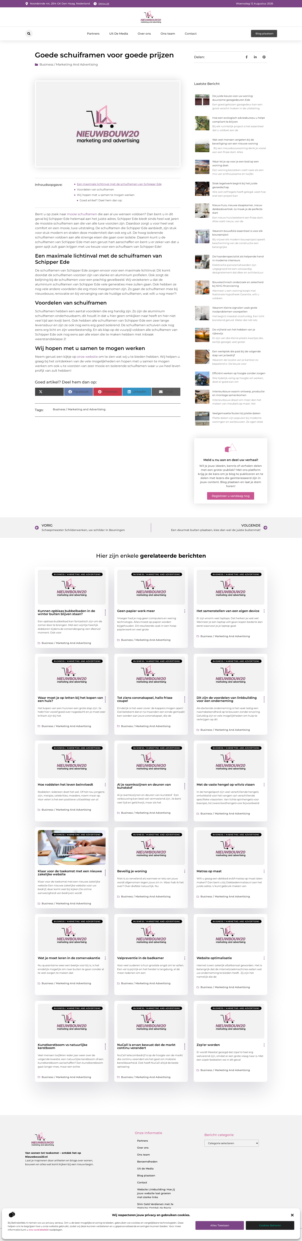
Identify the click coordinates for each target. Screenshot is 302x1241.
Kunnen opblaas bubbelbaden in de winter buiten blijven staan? (66, 612)
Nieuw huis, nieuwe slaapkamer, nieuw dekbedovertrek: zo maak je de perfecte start (237, 209)
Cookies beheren (270, 1225)
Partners (93, 33)
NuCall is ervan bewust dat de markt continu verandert (146, 1046)
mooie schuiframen (82, 214)
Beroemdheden (147, 1161)
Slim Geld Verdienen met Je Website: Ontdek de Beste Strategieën (155, 1208)
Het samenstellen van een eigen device (228, 611)
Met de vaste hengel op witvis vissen (226, 784)
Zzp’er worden (208, 1045)
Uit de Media (145, 1168)
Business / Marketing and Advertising (69, 64)
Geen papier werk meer (136, 611)
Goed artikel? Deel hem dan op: (101, 200)
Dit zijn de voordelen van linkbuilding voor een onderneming (227, 699)
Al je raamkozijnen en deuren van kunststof (144, 786)
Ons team (168, 33)
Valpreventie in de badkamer (140, 958)
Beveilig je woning (132, 871)
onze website (87, 356)
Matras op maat (209, 871)
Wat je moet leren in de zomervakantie (69, 958)
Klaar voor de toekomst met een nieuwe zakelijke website (70, 872)
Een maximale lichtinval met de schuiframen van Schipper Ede (119, 184)
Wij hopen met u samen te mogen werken (105, 195)
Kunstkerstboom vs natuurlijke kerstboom (62, 1046)
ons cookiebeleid (38, 1229)
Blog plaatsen (146, 1175)
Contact (191, 33)
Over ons (144, 33)
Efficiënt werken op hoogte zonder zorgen (238, 373)
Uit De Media (118, 33)
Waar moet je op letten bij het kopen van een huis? (70, 699)
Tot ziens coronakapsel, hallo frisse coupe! (144, 699)
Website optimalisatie (214, 958)
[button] (292, 1215)
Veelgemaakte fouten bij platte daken (236, 413)
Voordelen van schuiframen (95, 189)
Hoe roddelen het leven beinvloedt (65, 784)
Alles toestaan (219, 1225)
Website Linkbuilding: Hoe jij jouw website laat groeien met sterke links (156, 1193)
